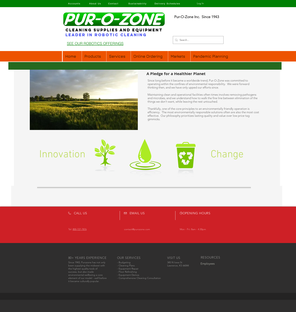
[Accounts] (74, 3)
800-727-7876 (80, 229)
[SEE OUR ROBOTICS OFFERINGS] (95, 43)
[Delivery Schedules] (167, 3)
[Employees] (207, 263)
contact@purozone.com (137, 229)
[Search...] (198, 40)
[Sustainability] (137, 3)
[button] (149, 56)
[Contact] (113, 3)
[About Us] (95, 3)
